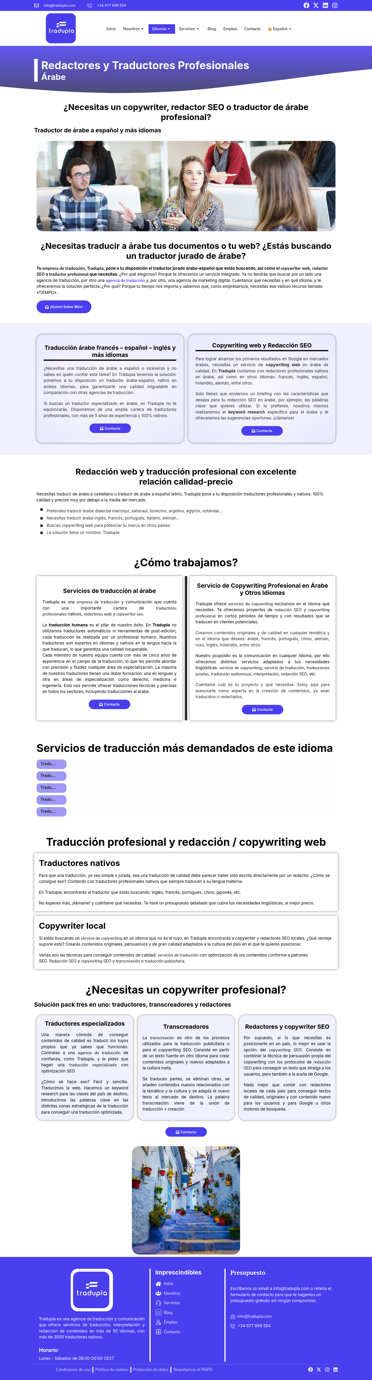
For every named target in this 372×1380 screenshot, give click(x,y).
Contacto (252, 23)
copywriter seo (129, 603)
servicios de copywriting (250, 593)
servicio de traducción (284, 657)
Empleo (230, 23)
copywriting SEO (96, 950)
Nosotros (133, 23)
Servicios (189, 23)
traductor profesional (69, 264)
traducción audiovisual (231, 663)
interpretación (266, 663)
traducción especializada (93, 1054)
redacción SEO (288, 599)
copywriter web (295, 258)
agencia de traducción (125, 270)
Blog (212, 23)
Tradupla (95, 258)
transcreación (128, 950)
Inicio (111, 23)
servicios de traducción (178, 944)
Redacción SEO (63, 950)
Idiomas (161, 23)
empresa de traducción (63, 258)
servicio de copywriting (240, 657)
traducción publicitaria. (165, 950)
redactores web (98, 603)
